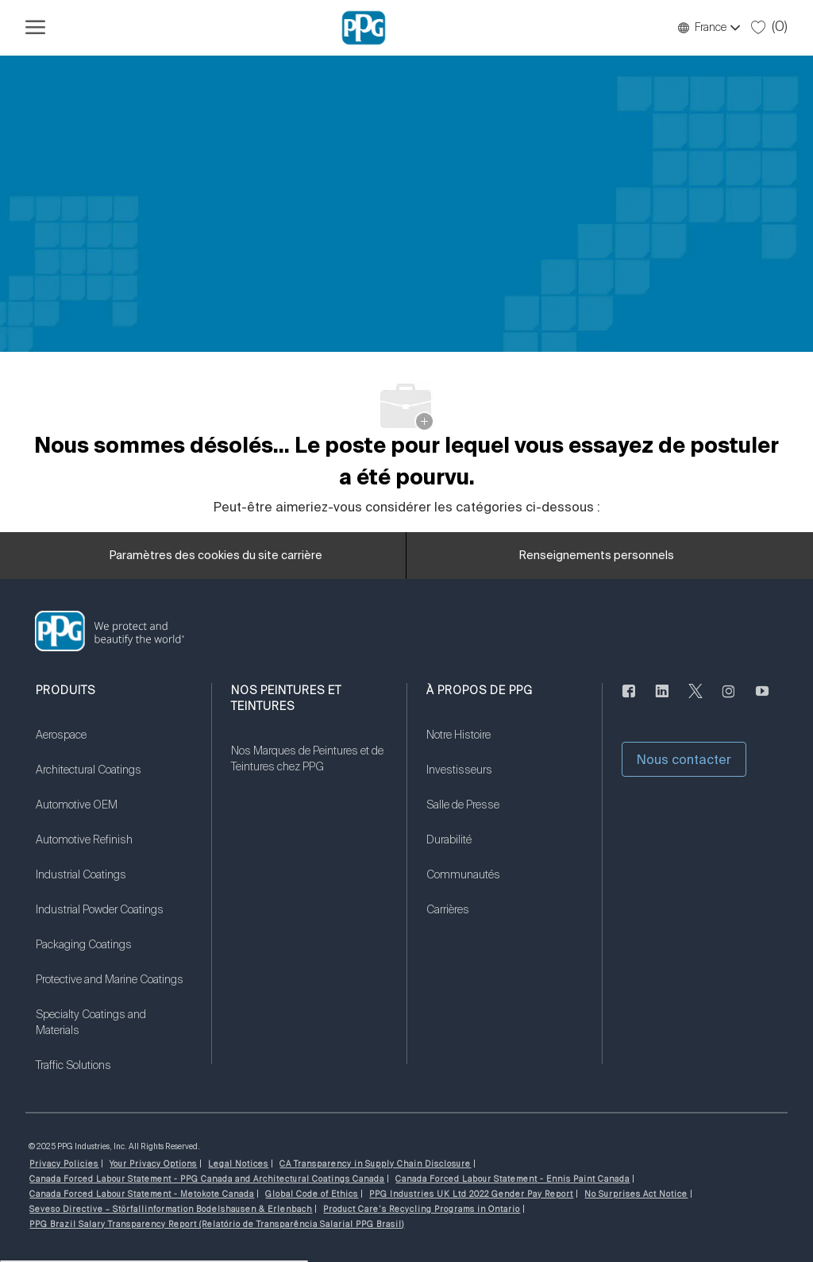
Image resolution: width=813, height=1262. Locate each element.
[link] (113, 744)
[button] (708, 28)
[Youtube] (762, 700)
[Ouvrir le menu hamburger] (35, 28)
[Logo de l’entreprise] (364, 28)
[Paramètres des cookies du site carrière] (216, 556)
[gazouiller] (695, 700)
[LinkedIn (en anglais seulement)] (662, 700)
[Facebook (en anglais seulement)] (629, 700)
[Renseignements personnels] (596, 556)
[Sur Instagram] (729, 700)
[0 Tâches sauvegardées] (769, 27)
